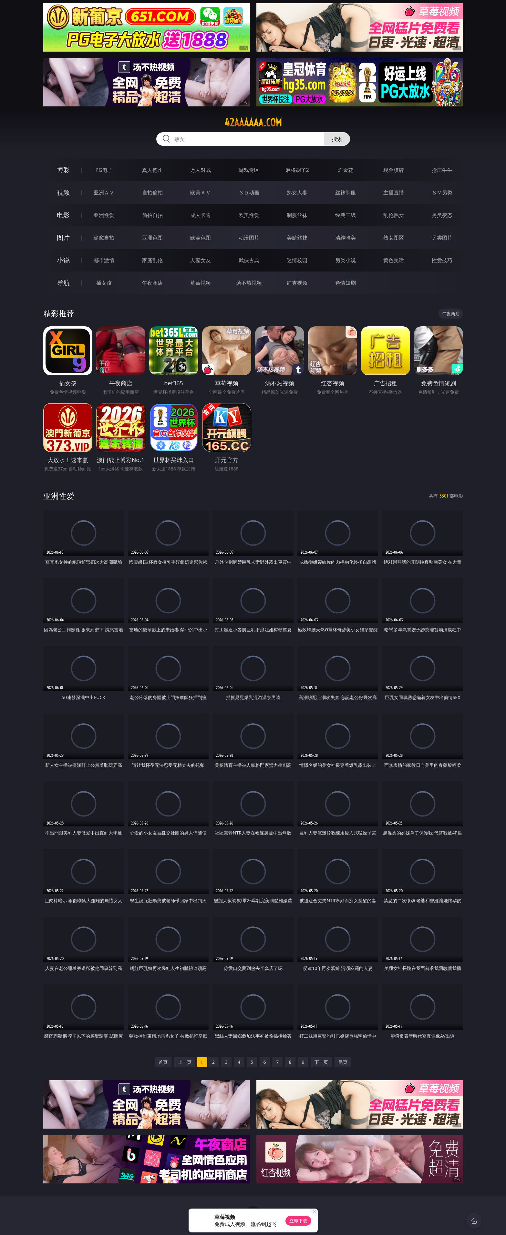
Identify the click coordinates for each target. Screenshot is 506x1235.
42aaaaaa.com (253, 122)
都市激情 (104, 260)
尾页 (342, 1062)
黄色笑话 (393, 260)
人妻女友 (200, 260)
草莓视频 (200, 282)
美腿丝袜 (297, 237)
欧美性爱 (249, 215)
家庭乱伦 (152, 260)
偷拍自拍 (152, 215)
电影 (63, 215)
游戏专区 (249, 169)
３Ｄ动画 (249, 192)
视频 (63, 192)
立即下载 (298, 1221)
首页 (163, 1062)
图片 (63, 237)
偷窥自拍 (104, 237)
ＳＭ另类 (442, 192)
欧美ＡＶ (200, 192)
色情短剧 (345, 282)
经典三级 (345, 215)
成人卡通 (200, 215)
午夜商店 (152, 282)
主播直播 (393, 192)
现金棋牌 (393, 169)
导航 (63, 282)
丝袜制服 (345, 192)
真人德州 (152, 169)
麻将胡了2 (297, 169)
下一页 (321, 1062)
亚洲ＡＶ (104, 192)
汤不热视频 (249, 282)
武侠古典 (249, 260)
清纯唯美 (345, 237)
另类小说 (345, 260)
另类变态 (442, 215)
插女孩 (104, 282)
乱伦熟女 (393, 215)
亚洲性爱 (104, 215)
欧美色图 (200, 237)
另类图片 (442, 237)
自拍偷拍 (152, 192)
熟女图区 (393, 237)
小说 (63, 260)
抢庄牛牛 (442, 169)
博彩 (63, 169)
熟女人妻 (297, 192)
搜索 (337, 139)
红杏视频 (297, 282)
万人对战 (200, 169)
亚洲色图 (152, 237)
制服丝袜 (297, 215)
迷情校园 (297, 260)
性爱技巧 (442, 260)
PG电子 (104, 169)
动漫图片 (249, 237)
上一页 (184, 1062)
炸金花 (345, 169)
